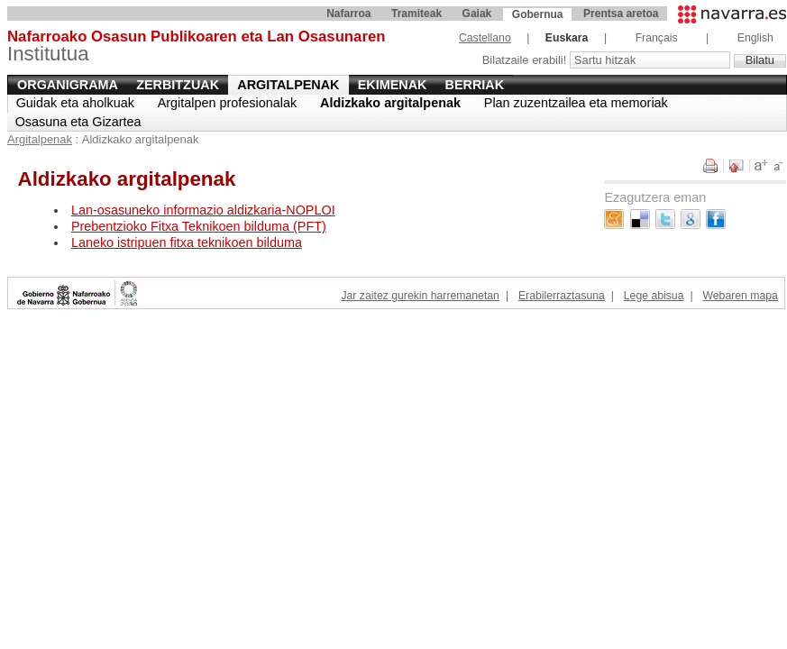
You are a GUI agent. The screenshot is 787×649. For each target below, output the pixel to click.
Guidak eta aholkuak (75, 103)
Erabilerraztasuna (561, 295)
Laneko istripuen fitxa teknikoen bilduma (186, 242)
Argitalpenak (288, 85)
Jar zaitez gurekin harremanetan (420, 295)
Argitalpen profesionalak (227, 103)
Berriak (475, 85)
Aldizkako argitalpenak (390, 103)
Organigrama (67, 85)
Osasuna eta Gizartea (78, 121)
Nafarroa (348, 13)
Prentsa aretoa (620, 13)
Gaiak (477, 13)
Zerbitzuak (177, 85)
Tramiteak (416, 13)
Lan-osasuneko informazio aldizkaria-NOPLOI (203, 210)
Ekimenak (392, 85)
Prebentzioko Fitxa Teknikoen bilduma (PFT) (198, 226)
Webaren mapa (739, 295)
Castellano (485, 38)
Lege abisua (654, 295)
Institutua (196, 46)
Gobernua (537, 14)
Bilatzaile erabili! (526, 60)
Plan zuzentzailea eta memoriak (576, 103)
